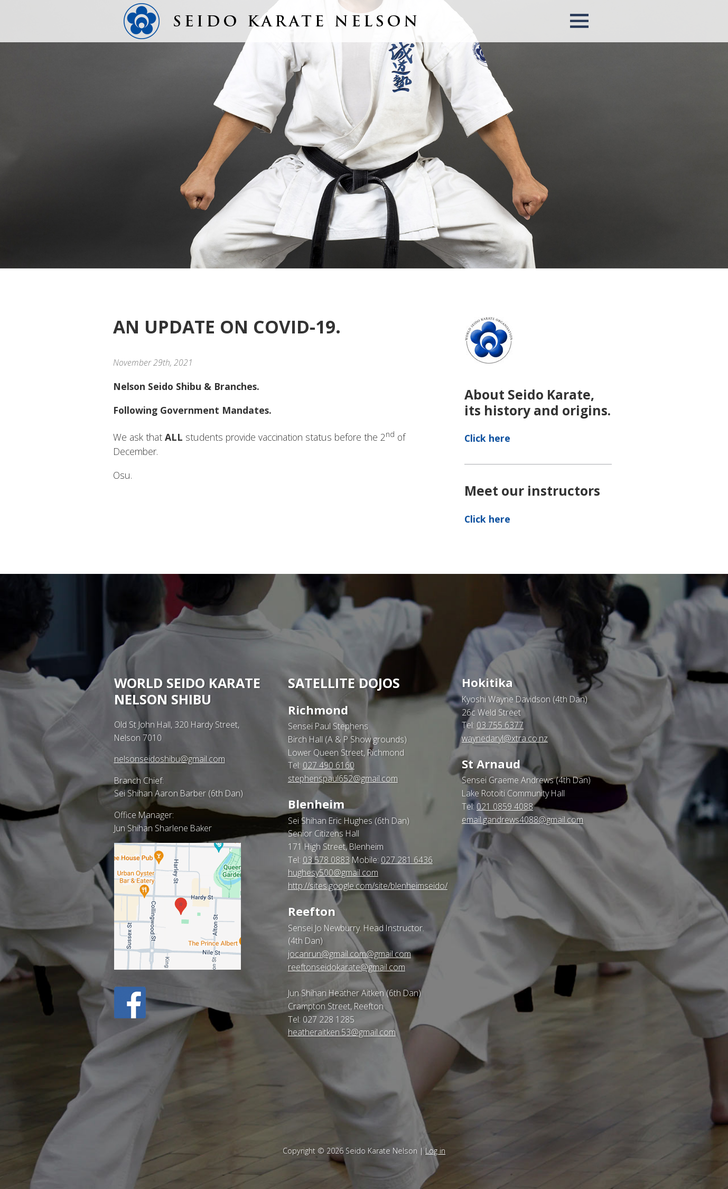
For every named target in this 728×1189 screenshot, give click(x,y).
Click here (487, 438)
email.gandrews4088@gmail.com (522, 819)
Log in (435, 1151)
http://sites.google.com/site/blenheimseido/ (367, 885)
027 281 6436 (407, 860)
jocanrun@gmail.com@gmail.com (349, 954)
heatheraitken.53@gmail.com (342, 1032)
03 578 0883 (326, 860)
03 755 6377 (500, 725)
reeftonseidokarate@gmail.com (346, 967)
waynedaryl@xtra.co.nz (505, 738)
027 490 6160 (328, 765)
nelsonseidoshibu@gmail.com (169, 759)
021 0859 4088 (505, 806)
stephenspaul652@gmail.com (343, 778)
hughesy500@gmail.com (333, 872)
